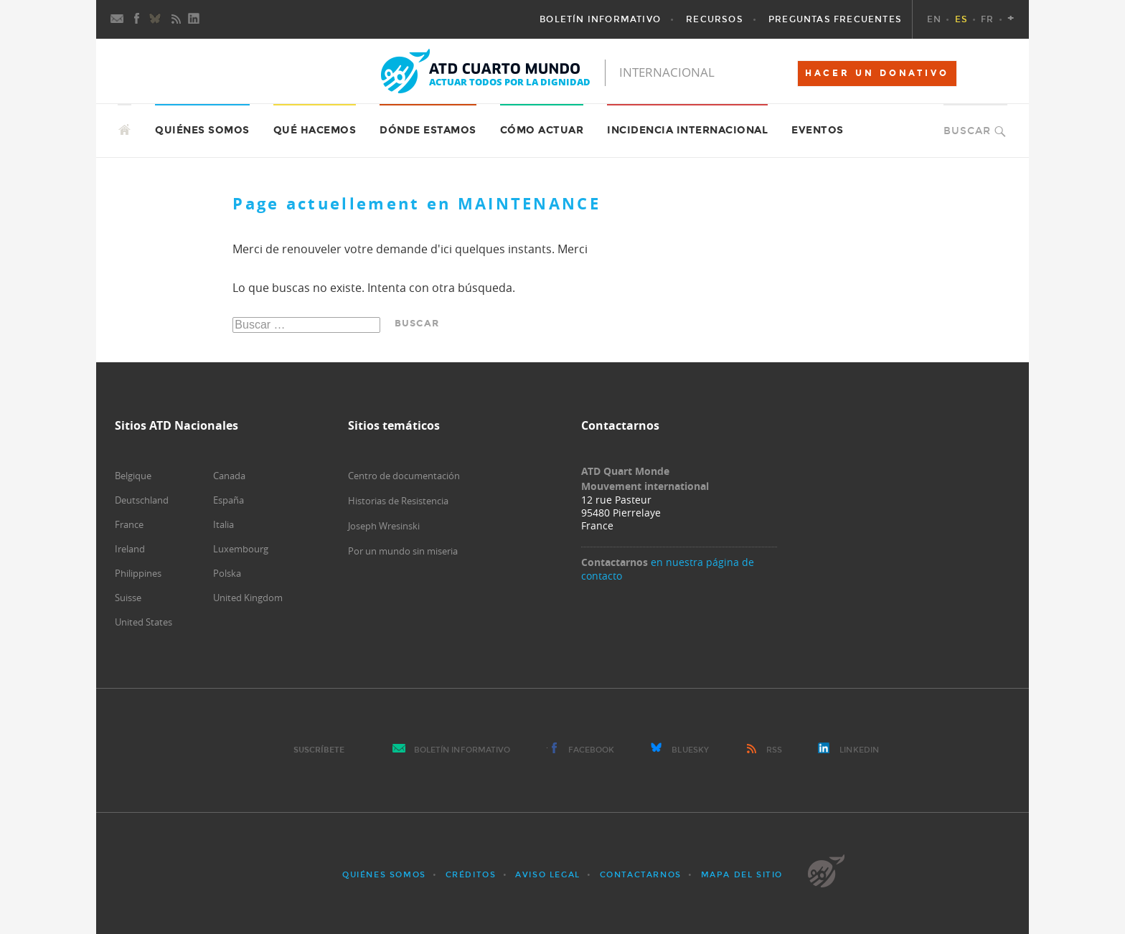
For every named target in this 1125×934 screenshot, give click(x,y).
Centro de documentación (404, 475)
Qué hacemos (315, 130)
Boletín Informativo (462, 750)
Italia (223, 524)
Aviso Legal (547, 874)
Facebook (591, 750)
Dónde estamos (428, 130)
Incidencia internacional (687, 130)
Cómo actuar (542, 130)
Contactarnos (641, 874)
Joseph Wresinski (384, 525)
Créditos (471, 874)
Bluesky (690, 750)
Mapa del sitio (742, 874)
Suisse (128, 597)
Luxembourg (240, 548)
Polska (227, 573)
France (129, 524)
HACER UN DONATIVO (877, 73)
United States (143, 621)
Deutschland (142, 500)
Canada (229, 475)
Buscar (967, 131)
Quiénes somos (202, 130)
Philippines (138, 573)
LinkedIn (859, 750)
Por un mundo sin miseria (403, 550)
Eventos (817, 130)
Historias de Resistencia (398, 500)
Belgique (133, 475)
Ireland (130, 548)
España (228, 500)
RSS (774, 750)
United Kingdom (248, 597)
